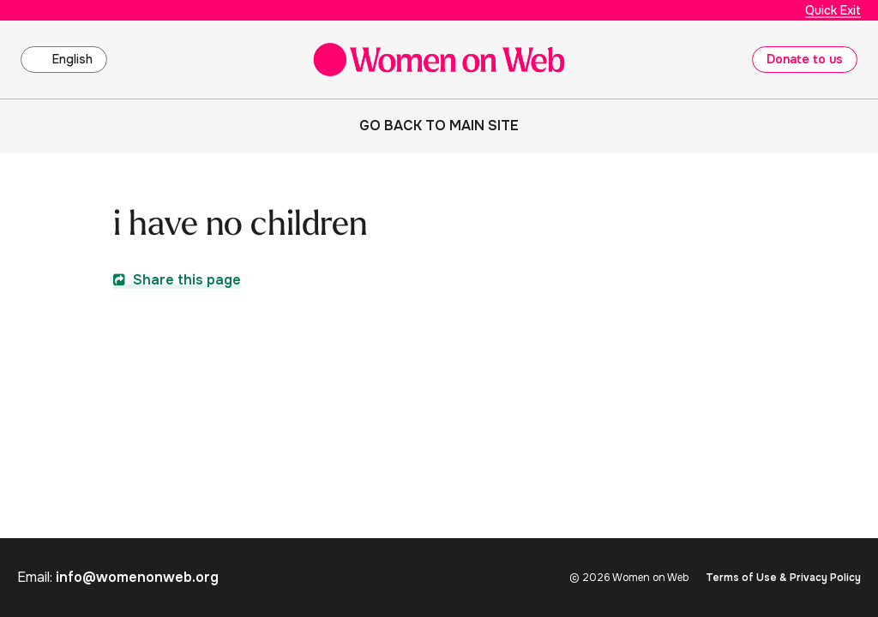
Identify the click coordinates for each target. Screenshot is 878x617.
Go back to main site (439, 126)
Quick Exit (833, 10)
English (72, 59)
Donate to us (805, 59)
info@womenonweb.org (137, 577)
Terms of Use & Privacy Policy (783, 577)
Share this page (177, 280)
